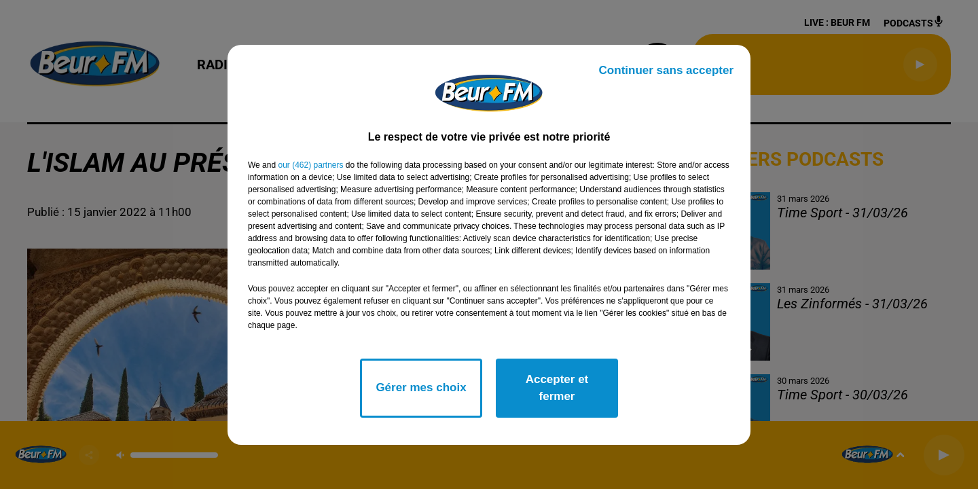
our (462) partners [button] (310, 165)
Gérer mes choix (421, 387)
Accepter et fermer (557, 388)
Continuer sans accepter (666, 70)
